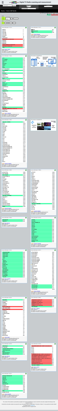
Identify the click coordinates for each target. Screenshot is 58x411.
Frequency (15, 18)
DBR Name (3, 18)
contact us (33, 405)
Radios (10, 22)
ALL (3, 22)
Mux (6, 22)
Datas (14, 22)
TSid (12, 18)
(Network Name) (8, 18)
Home (3, 11)
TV (7, 22)
